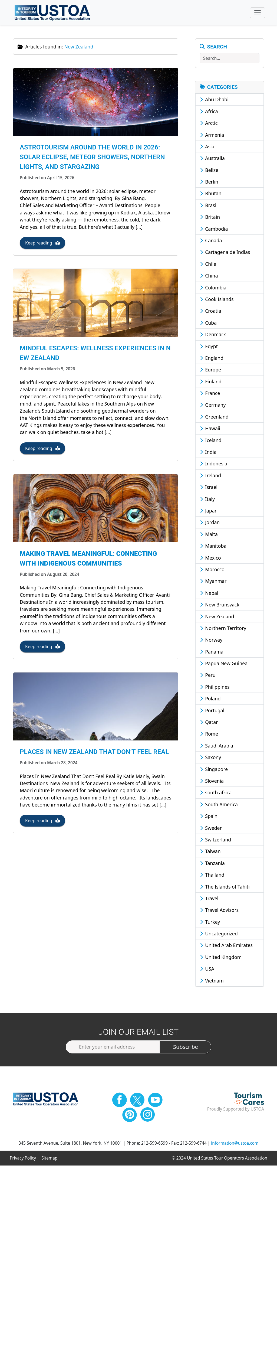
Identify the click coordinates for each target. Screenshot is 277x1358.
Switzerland (215, 840)
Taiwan (210, 852)
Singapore (214, 769)
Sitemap (49, 1158)
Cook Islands (217, 299)
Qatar (209, 722)
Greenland (214, 417)
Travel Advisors (219, 910)
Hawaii (210, 429)
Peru (208, 676)
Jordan (210, 523)
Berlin (209, 182)
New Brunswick (219, 605)
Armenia (212, 135)
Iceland (211, 441)
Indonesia (213, 464)
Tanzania (212, 863)
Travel (209, 899)
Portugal (212, 711)
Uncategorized (219, 934)
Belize (209, 170)
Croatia (210, 311)
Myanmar (213, 582)
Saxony (210, 758)
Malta (209, 534)
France (210, 393)
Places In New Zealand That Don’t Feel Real (94, 758)
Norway (211, 640)
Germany (213, 405)
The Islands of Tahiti (225, 887)
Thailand (212, 875)
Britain (210, 217)
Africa (209, 112)
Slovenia (212, 781)
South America (219, 805)
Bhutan (211, 194)
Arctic (209, 123)
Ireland (210, 476)
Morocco (212, 570)
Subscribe (185, 1047)
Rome (209, 734)
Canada (211, 241)
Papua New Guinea (224, 664)
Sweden (211, 828)
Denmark (213, 335)
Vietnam (212, 981)
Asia (207, 147)
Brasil (208, 206)
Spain (208, 816)
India (208, 452)
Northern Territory (223, 628)
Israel (208, 487)
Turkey (210, 922)
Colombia (213, 288)
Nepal (209, 593)
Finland (211, 382)
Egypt (209, 347)
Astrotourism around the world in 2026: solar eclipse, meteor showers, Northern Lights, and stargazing (92, 158)
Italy (207, 499)
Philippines (215, 687)
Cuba (208, 323)
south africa (216, 793)
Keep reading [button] (42, 245)
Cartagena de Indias (225, 253)
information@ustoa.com (234, 1144)
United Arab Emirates (226, 946)
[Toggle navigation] (257, 13)
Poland (210, 699)
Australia (212, 159)
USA (207, 969)
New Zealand (217, 617)
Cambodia (214, 229)
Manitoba (213, 546)
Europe (210, 370)
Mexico (210, 558)
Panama (211, 652)
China (209, 276)
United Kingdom (221, 957)
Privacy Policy (23, 1158)
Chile (208, 264)
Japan (209, 511)
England (211, 358)
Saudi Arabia (216, 746)
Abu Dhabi (214, 100)
